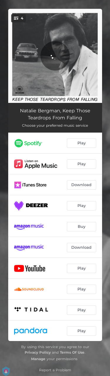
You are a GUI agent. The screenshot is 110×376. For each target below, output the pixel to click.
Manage (38, 359)
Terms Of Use (72, 352)
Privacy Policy (38, 352)
